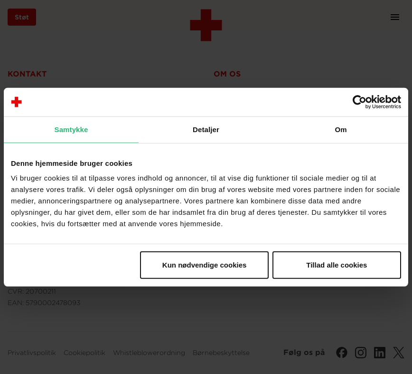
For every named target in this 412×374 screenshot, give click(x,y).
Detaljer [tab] (206, 129)
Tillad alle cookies (336, 265)
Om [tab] (340, 129)
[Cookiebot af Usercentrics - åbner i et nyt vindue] (359, 102)
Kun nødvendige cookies (204, 265)
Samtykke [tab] (71, 129)
